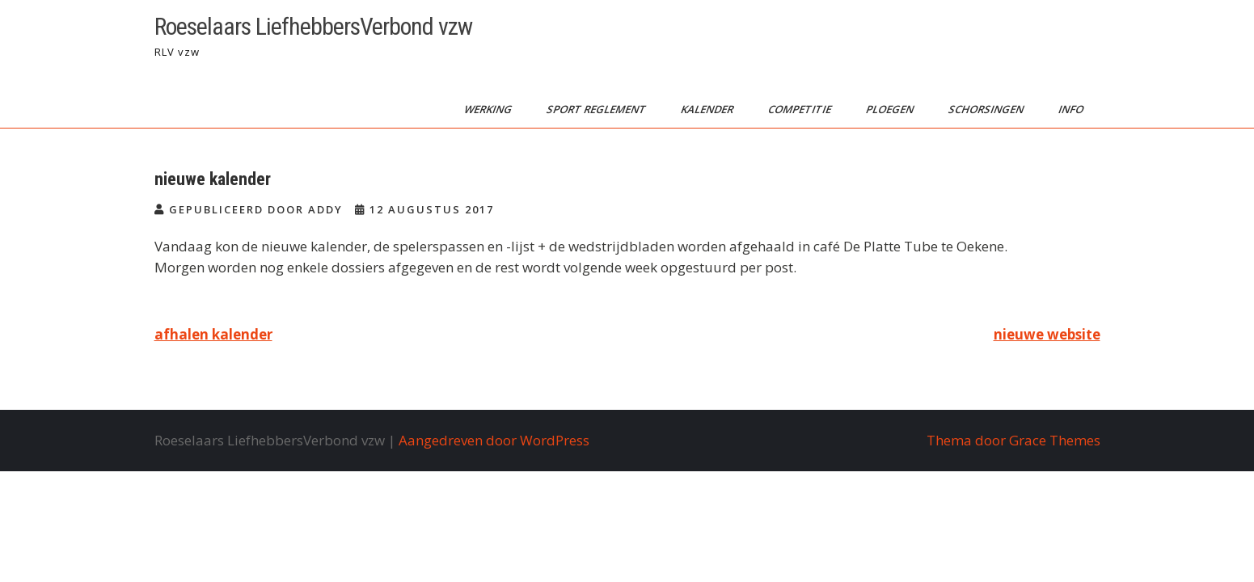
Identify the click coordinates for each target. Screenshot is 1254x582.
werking (488, 109)
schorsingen (986, 109)
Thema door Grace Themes (1013, 440)
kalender (707, 109)
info (1071, 109)
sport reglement (596, 109)
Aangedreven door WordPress (494, 440)
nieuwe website (1047, 334)
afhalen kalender (213, 334)
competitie (800, 109)
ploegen (890, 109)
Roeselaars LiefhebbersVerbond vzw (313, 26)
